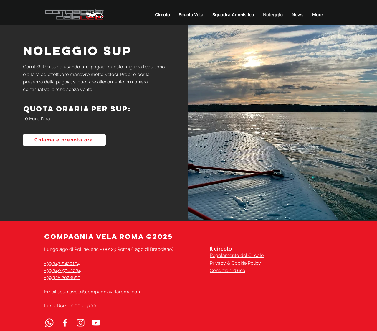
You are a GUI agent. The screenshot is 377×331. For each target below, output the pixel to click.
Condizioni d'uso (227, 270)
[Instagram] (80, 322)
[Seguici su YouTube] (96, 322)
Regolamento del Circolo (237, 255)
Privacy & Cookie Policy (235, 263)
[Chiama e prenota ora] (64, 140)
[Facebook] (65, 322)
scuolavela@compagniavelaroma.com (99, 291)
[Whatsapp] (49, 322)
